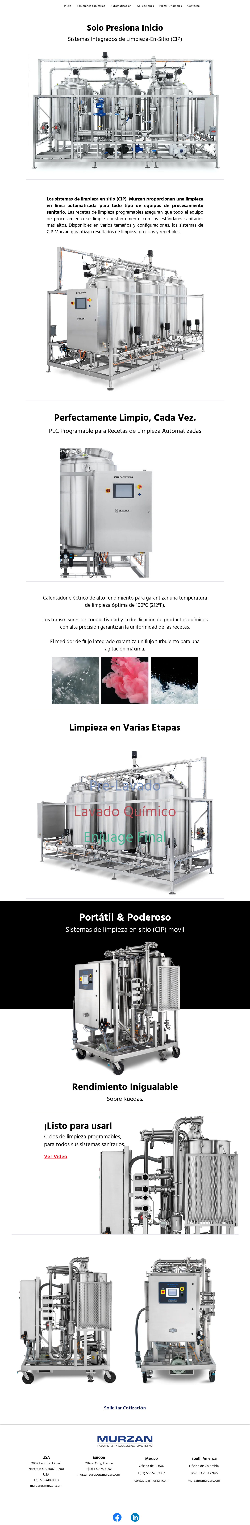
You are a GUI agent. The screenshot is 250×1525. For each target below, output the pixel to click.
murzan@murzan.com (46, 1486)
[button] (91, 6)
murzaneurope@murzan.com (98, 1475)
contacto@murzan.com (151, 1481)
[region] (125, 786)
